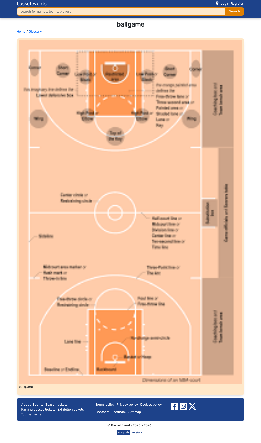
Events (38, 404)
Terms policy (105, 404)
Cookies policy (151, 404)
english (123, 432)
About (26, 404)
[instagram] (183, 406)
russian (136, 432)
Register (237, 4)
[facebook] (174, 406)
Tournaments (31, 414)
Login (225, 4)
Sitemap (134, 412)
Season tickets (56, 404)
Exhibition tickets (70, 409)
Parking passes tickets (38, 409)
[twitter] (192, 406)
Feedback (119, 412)
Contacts (102, 412)
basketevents (32, 4)
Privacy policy (127, 404)
